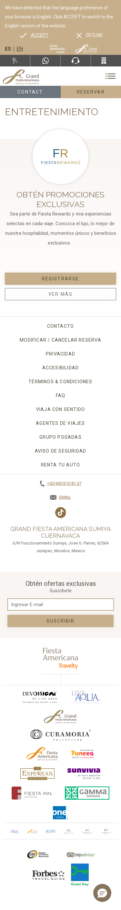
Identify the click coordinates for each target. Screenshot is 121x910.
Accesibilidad (60, 367)
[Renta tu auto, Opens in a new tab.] (15, 60)
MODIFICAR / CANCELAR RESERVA (60, 340)
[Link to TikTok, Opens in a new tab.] (60, 512)
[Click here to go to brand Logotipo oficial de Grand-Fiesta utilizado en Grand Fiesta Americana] (60, 716)
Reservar (91, 92)
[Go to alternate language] (34, 35)
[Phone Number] (76, 60)
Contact (30, 92)
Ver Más (60, 294)
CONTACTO (60, 326)
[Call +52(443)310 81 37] (106, 60)
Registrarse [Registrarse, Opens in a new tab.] (60, 278)
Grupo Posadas (60, 437)
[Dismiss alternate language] (90, 35)
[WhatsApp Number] (45, 60)
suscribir (60, 621)
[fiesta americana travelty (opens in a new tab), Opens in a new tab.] (60, 658)
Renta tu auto (60, 464)
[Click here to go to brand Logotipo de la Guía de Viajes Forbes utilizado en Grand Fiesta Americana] (48, 875)
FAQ (61, 395)
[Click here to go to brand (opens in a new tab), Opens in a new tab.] (39, 697)
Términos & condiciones (60, 381)
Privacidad (60, 353)
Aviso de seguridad (60, 451)
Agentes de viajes (60, 423)
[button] (102, 893)
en (19, 49)
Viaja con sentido (60, 409)
